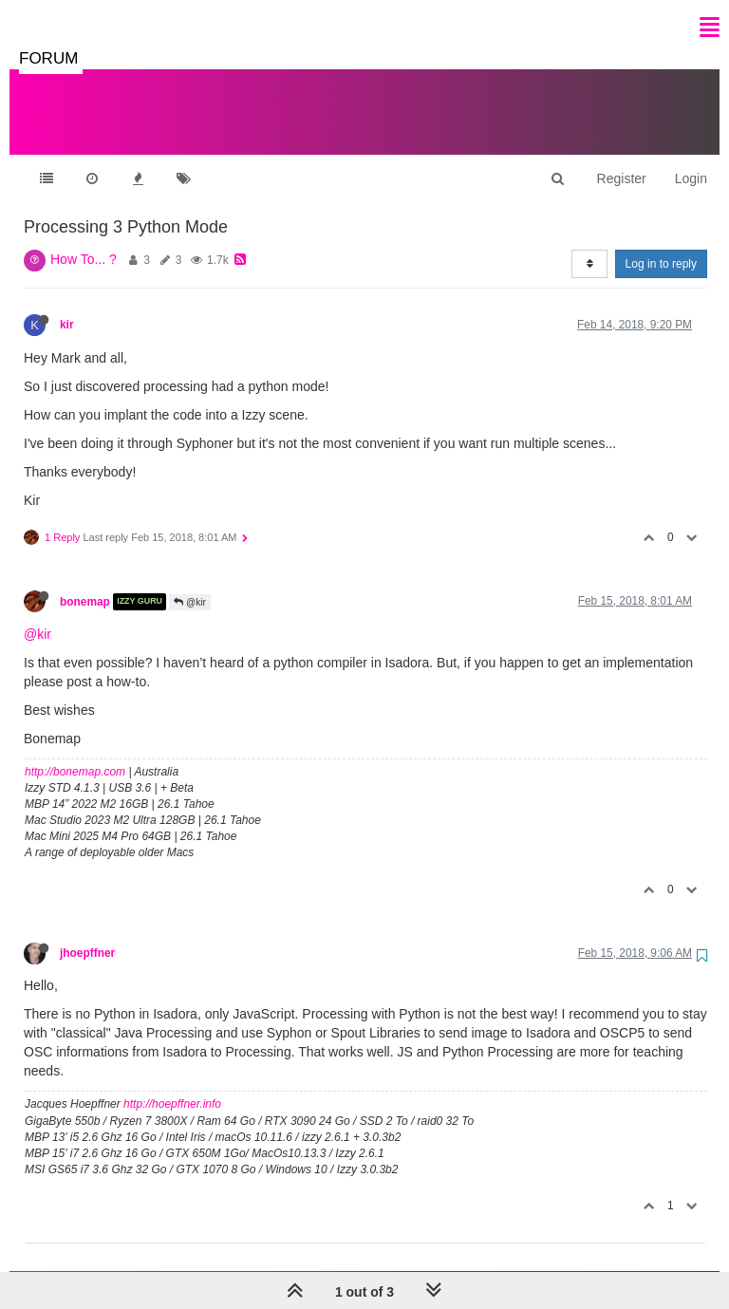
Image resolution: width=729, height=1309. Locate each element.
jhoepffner (87, 934)
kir (67, 305)
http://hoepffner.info (172, 1085)
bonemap (85, 582)
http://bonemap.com (75, 752)
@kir (189, 583)
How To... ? (83, 240)
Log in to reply (661, 245)
